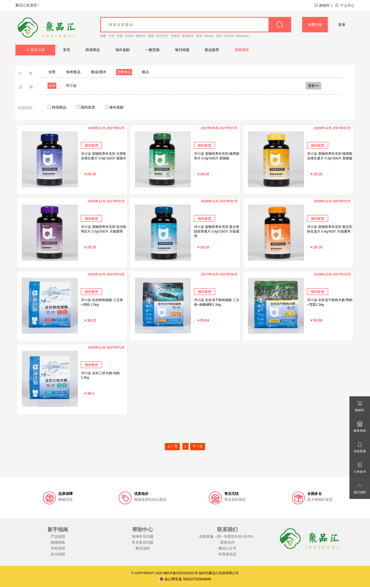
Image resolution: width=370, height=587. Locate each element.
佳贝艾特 (162, 36)
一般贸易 (152, 50)
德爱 (103, 36)
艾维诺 (175, 36)
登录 (341, 25)
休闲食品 (73, 72)
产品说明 (58, 536)
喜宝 (199, 36)
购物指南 (58, 542)
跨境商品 (93, 50)
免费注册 (315, 25)
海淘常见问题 (142, 536)
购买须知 (142, 548)
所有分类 (35, 50)
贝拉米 (129, 36)
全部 (51, 72)
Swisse (229, 36)
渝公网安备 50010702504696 (185, 579)
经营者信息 (227, 554)
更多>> (313, 86)
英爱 (120, 36)
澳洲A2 (141, 36)
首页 (66, 50)
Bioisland (242, 36)
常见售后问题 (142, 542)
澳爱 (151, 36)
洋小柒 (71, 85)
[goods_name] (195, 24)
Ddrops (209, 36)
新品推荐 (212, 50)
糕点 (145, 72)
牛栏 (111, 36)
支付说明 (58, 554)
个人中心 (345, 5)
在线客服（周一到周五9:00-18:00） (227, 536)
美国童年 (188, 36)
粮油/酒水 (98, 72)
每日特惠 (182, 50)
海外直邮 (122, 50)
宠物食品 (124, 72)
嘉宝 (219, 36)
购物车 (322, 5)
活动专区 (242, 50)
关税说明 (58, 548)
